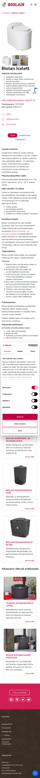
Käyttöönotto (24, 135)
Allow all (20, 417)
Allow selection (20, 424)
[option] (20, 36)
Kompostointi (6, 728)
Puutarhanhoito (7, 724)
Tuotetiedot (20, 139)
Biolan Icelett (18, 13)
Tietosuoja (5, 742)
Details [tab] (20, 351)
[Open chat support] (35, 773)
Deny (20, 431)
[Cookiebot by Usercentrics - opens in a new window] (28, 345)
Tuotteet (6, 13)
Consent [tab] (7, 351)
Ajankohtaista (6, 739)
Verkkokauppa (6, 744)
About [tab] (32, 351)
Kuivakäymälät (7, 732)
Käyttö (12, 135)
